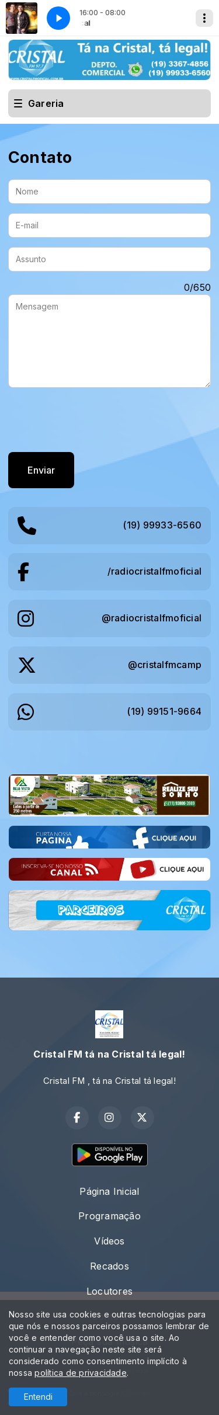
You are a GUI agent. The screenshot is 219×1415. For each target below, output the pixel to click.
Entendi (38, 1397)
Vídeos (109, 1241)
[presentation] (97, 420)
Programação (109, 1216)
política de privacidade (80, 1373)
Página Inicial (109, 1191)
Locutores (109, 1291)
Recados (109, 1266)
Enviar (41, 470)
